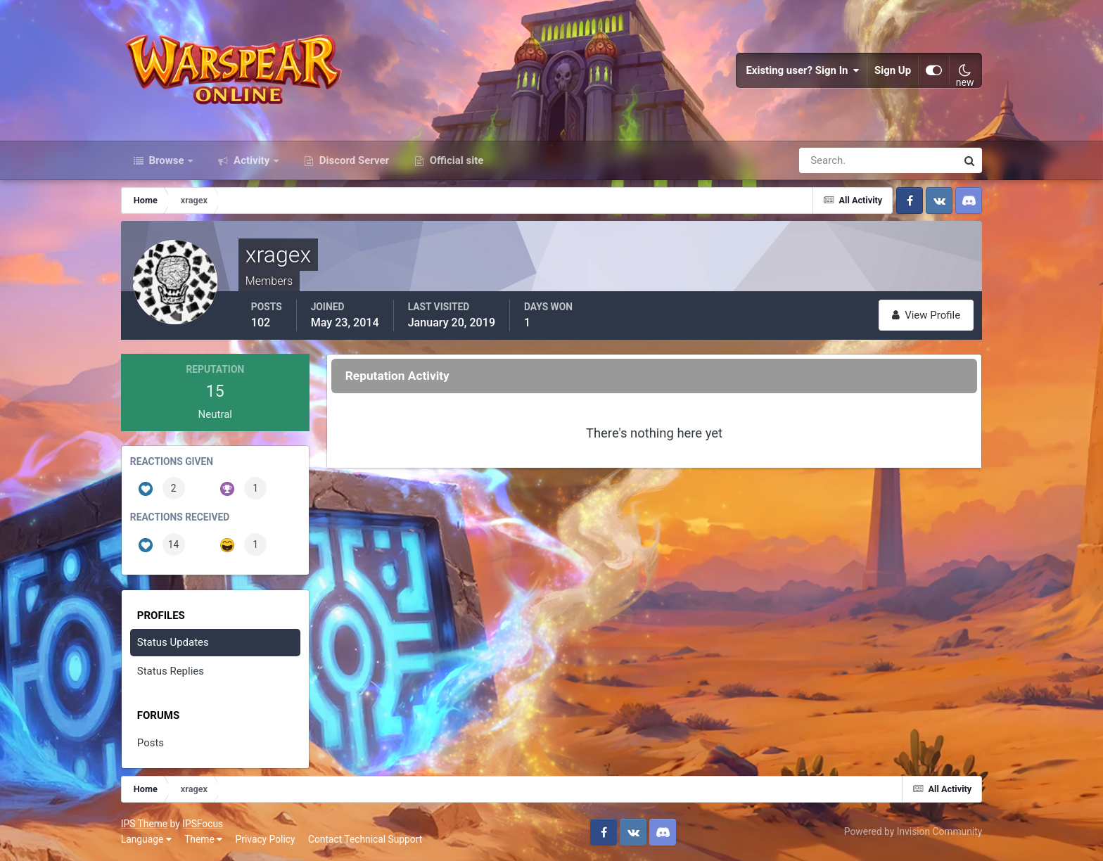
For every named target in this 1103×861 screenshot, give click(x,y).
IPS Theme (144, 823)
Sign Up (892, 70)
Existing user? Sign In (803, 70)
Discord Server (353, 160)
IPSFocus (202, 823)
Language (146, 839)
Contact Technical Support (365, 839)
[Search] (829, 160)
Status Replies (170, 671)
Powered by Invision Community (913, 831)
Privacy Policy (265, 839)
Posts (150, 742)
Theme (203, 839)
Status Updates (173, 642)
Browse (166, 160)
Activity (251, 160)
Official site (455, 160)
